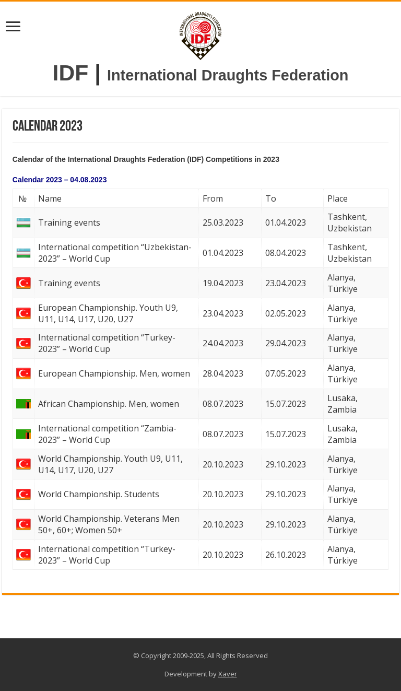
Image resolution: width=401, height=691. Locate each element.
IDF (71, 72)
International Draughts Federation (227, 75)
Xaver (227, 673)
